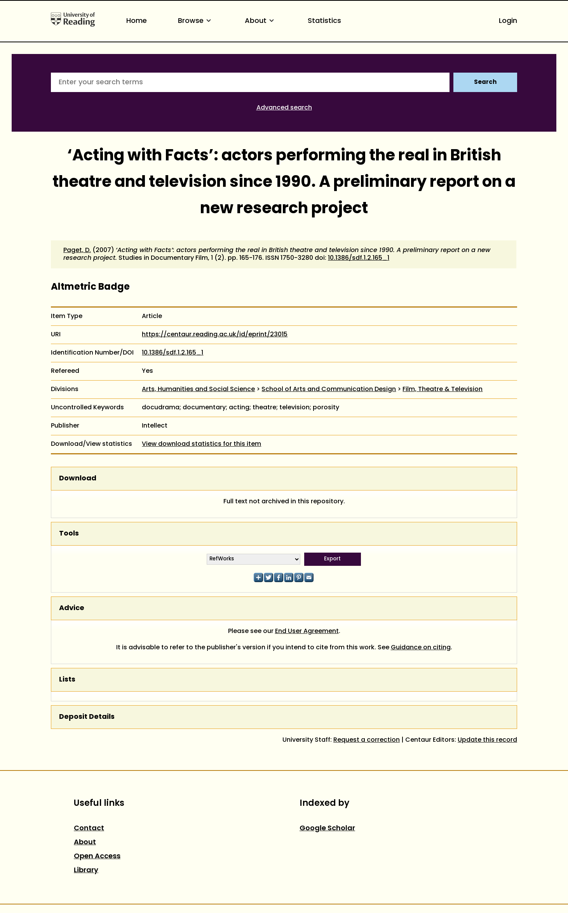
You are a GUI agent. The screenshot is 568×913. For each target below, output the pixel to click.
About (261, 21)
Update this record (487, 740)
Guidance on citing (421, 648)
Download (77, 479)
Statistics (324, 21)
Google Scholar (327, 829)
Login (508, 21)
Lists (67, 680)
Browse (196, 21)
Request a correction (366, 740)
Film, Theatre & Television (442, 389)
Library (86, 870)
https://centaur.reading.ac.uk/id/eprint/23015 (214, 335)
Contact (89, 829)
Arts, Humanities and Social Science (198, 389)
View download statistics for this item (201, 444)
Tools (69, 534)
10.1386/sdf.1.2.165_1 (358, 258)
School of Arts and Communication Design (328, 389)
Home (136, 21)
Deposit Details (87, 717)
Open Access (97, 856)
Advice (71, 608)
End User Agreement (307, 631)
